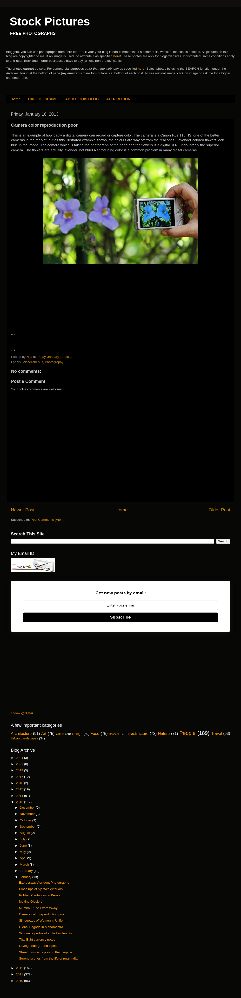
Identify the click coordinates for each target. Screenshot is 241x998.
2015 (20, 789)
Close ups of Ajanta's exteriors (41, 889)
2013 (20, 802)
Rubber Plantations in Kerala (39, 895)
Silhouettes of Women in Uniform (43, 920)
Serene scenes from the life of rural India (48, 958)
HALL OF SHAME (43, 99)
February (27, 871)
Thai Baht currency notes (37, 939)
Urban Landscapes (24, 738)
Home (16, 99)
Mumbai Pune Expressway (38, 908)
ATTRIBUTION (118, 99)
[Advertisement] (53, 305)
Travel (216, 733)
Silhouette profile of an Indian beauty (45, 933)
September (28, 826)
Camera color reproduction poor (42, 914)
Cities (60, 734)
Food (94, 733)
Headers (114, 733)
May (23, 852)
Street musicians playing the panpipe (45, 952)
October (26, 820)
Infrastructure (136, 733)
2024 (20, 758)
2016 (20, 783)
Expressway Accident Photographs (44, 882)
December (28, 807)
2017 (20, 777)
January (26, 877)
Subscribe (120, 617)
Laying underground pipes (38, 946)
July (23, 839)
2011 (20, 974)
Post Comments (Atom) (48, 519)
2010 (20, 981)
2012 (20, 968)
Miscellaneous (32, 362)
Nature (164, 733)
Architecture (21, 733)
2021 (20, 764)
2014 (20, 796)
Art (43, 733)
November (28, 814)
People (187, 733)
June (24, 845)
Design (77, 734)
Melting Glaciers (30, 901)
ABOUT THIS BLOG (82, 99)
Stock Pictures (50, 21)
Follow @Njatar (22, 713)
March (25, 864)
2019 (20, 770)
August (25, 833)
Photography (54, 362)
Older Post (219, 509)
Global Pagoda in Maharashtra (41, 927)
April (23, 858)
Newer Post (22, 509)
